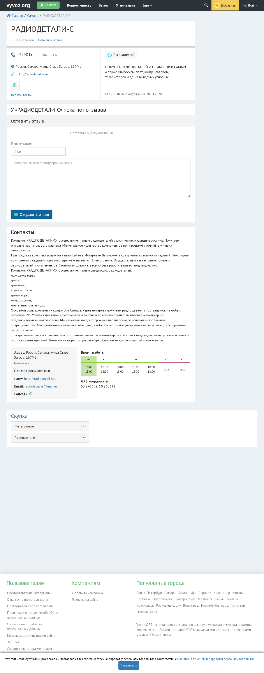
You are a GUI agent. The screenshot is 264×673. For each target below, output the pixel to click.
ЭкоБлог (13, 640)
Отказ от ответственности (27, 599)
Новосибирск (162, 599)
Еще (147, 5)
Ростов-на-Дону (168, 605)
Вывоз (104, 5)
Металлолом (24, 426)
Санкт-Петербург (149, 592)
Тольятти (238, 605)
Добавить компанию (87, 592)
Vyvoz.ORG (144, 624)
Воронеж (143, 599)
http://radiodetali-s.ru (32, 74)
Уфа (193, 592)
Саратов (205, 592)
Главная (17, 15)
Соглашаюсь (129, 665)
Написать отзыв (50, 40)
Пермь (219, 599)
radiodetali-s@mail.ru (41, 386)
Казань (183, 592)
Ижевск (142, 611)
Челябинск (205, 599)
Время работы (92, 352)
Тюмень (232, 599)
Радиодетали (24, 437)
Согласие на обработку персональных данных (24, 625)
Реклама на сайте (85, 599)
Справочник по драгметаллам (29, 647)
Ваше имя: (21, 143)
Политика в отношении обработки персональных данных (33, 614)
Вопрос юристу (79, 5)
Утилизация (125, 5)
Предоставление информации (29, 592)
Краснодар (221, 592)
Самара (32, 15)
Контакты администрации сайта (31, 634)
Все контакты (21, 95)
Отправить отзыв (34, 214)
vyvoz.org (18, 5)
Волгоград (191, 605)
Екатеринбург (184, 599)
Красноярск (145, 605)
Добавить (228, 5)
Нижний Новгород (215, 605)
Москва (238, 592)
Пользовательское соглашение (30, 605)
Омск (154, 611)
